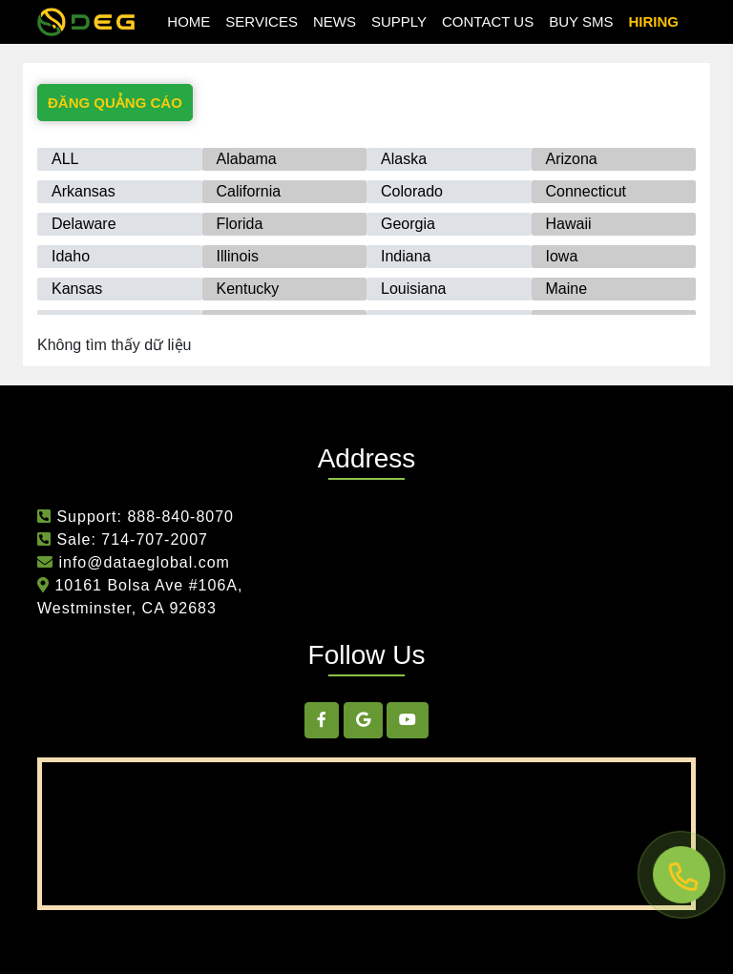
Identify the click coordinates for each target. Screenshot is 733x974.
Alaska (404, 159)
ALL (65, 159)
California (249, 191)
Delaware (84, 224)
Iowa (562, 256)
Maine (567, 288)
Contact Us (488, 21)
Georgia (408, 224)
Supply (399, 21)
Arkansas (83, 191)
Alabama (247, 159)
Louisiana (414, 288)
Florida (240, 224)
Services (261, 21)
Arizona (571, 159)
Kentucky (248, 288)
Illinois (238, 256)
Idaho (71, 256)
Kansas (77, 288)
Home (188, 21)
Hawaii (569, 224)
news (334, 21)
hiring (653, 21)
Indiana (406, 256)
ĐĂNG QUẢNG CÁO (115, 102)
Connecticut (586, 191)
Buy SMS (581, 21)
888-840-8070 (180, 516)
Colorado (412, 191)
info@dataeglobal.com (141, 562)
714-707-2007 (154, 539)
